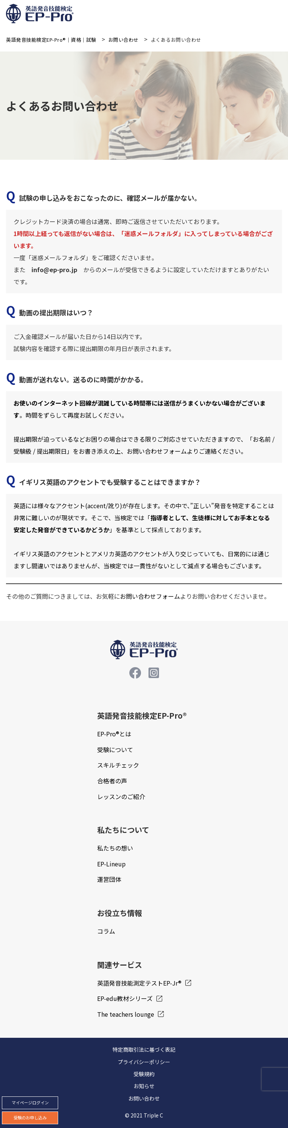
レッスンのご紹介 (121, 796)
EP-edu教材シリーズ (125, 998)
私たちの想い (115, 847)
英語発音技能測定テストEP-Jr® (139, 982)
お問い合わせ (144, 1098)
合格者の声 (112, 780)
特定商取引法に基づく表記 (144, 1049)
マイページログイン (30, 1102)
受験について (115, 749)
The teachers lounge (125, 1014)
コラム (106, 931)
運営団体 (109, 879)
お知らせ (144, 1086)
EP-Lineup (111, 863)
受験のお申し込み (30, 1117)
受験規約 (144, 1074)
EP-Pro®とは (114, 733)
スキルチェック (118, 764)
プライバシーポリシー (144, 1062)
